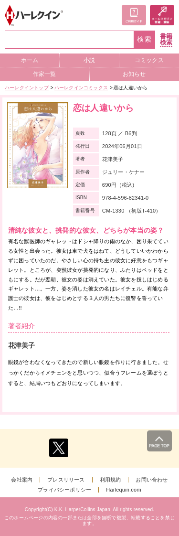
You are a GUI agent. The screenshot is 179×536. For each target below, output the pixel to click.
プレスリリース (65, 479)
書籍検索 (166, 39)
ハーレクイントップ (27, 87)
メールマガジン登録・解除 (162, 15)
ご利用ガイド (134, 15)
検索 (144, 39)
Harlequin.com (123, 490)
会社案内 (21, 479)
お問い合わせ (152, 479)
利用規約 (110, 479)
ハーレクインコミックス (81, 87)
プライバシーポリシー (64, 490)
